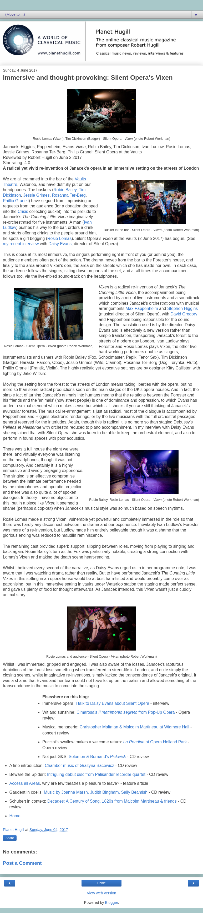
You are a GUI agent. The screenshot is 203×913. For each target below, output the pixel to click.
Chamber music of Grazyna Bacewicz (79, 765)
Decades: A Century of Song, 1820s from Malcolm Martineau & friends (112, 801)
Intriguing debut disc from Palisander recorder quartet (96, 774)
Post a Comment (22, 863)
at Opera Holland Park (155, 742)
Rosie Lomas (59, 238)
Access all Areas (24, 783)
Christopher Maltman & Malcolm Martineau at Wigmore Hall (134, 727)
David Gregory (183, 314)
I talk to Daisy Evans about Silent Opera (112, 703)
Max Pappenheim (142, 308)
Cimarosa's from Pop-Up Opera (126, 712)
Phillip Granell (16, 200)
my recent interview (21, 243)
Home (15, 816)
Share (10, 838)
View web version (101, 893)
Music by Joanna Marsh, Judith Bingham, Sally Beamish (96, 792)
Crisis (23, 211)
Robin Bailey (65, 189)
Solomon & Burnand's (97, 756)
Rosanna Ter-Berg (68, 195)
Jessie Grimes (36, 195)
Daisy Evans (60, 243)
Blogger (111, 902)
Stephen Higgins (182, 308)
